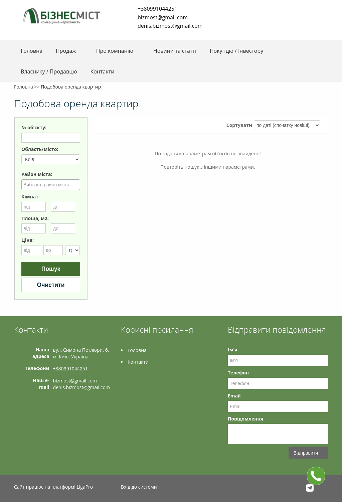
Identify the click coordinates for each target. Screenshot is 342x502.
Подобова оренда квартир (71, 86)
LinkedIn (150, 36)
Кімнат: (30, 196)
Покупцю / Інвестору (236, 50)
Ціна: (27, 240)
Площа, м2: (35, 218)
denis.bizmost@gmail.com (170, 25)
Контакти (102, 71)
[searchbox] (51, 184)
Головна (31, 50)
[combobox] (50, 184)
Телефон (238, 372)
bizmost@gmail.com (163, 17)
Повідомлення (245, 418)
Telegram (140, 36)
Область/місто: (39, 149)
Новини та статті (174, 50)
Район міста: (36, 174)
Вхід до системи (139, 487)
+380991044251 (157, 8)
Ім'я (232, 349)
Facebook (131, 36)
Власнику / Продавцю (49, 71)
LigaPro (84, 487)
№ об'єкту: (33, 127)
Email (234, 395)
